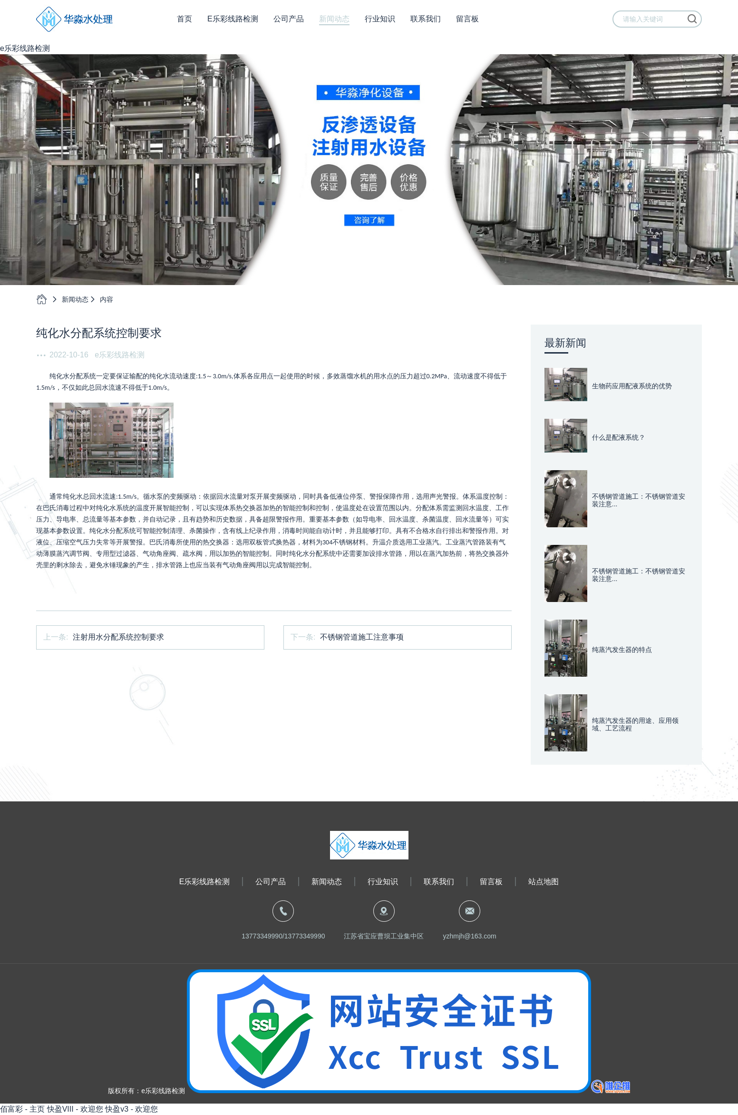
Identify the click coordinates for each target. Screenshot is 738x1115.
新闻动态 (334, 24)
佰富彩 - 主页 (22, 1109)
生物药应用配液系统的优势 (632, 386)
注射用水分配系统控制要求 (118, 637)
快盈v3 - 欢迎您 (131, 1109)
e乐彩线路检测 (25, 48)
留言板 (467, 24)
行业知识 (380, 24)
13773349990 (262, 936)
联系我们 (425, 24)
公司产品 (288, 24)
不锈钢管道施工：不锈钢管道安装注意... (638, 500)
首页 (184, 24)
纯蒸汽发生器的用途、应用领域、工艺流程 (635, 724)
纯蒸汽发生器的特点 (622, 649)
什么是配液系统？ (618, 437)
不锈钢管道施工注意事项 (362, 637)
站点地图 (543, 882)
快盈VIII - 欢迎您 (75, 1109)
